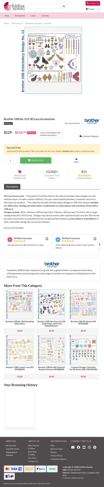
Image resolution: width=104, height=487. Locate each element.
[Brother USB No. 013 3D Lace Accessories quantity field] (11, 160)
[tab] (12, 186)
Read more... (12, 276)
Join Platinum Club (53, 133)
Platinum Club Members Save (20, 176)
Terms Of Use (56, 455)
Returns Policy (57, 449)
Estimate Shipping (89, 136)
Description (12, 186)
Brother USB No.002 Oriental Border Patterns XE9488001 (51, 368)
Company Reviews (84, 176)
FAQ (52, 445)
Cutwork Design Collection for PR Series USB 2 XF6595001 (83, 368)
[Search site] (64, 6)
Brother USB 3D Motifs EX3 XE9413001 (83, 322)
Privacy (54, 452)
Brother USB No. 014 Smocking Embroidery (20, 322)
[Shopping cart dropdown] (98, 9)
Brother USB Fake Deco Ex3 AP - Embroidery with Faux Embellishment (52, 323)
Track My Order (12, 449)
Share (76, 160)
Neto (82, 478)
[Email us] (73, 447)
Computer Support (58, 459)
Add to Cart (36, 160)
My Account (11, 445)
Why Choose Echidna (33, 446)
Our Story (32, 458)
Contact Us (93, 3)
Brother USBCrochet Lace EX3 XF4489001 (20, 368)
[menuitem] (7, 15)
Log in (42, 133)
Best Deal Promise (32, 453)
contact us (67, 151)
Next (100, 244)
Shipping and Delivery (11, 453)
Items (90, 9)
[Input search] (45, 6)
